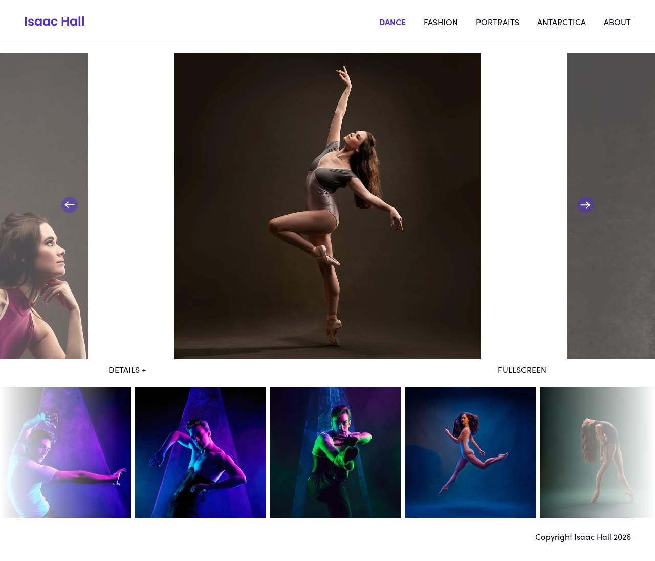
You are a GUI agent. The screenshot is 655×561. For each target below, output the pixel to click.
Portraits (497, 21)
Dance (392, 21)
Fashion (441, 21)
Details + (127, 369)
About (617, 21)
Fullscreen (522, 369)
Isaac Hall (54, 21)
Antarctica (561, 21)
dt (65, 452)
